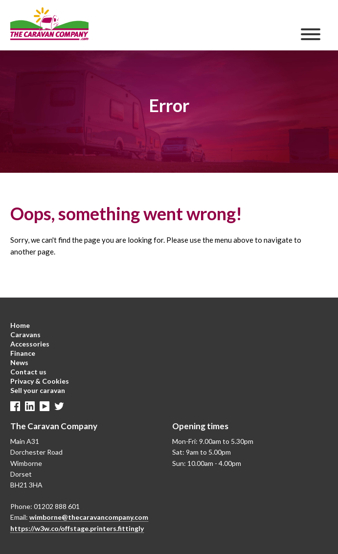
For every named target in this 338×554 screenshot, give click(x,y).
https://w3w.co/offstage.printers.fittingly (77, 528)
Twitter (59, 406)
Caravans (25, 334)
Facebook (15, 406)
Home (20, 325)
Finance (22, 353)
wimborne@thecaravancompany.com (88, 517)
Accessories (29, 344)
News (19, 362)
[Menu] (310, 34)
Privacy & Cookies (39, 381)
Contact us (28, 372)
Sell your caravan (37, 390)
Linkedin (30, 406)
